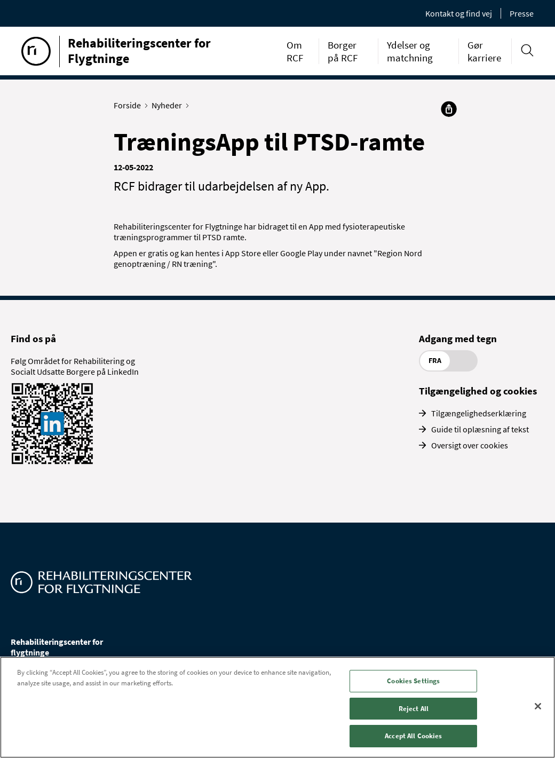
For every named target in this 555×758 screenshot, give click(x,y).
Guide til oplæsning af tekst (480, 429)
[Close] (538, 706)
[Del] (449, 109)
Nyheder (169, 105)
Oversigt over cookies (469, 445)
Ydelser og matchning (410, 51)
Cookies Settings (413, 680)
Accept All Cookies (413, 735)
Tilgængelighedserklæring (478, 413)
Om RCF (295, 51)
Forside (130, 105)
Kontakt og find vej (458, 13)
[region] (277, 707)
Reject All (414, 708)
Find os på (33, 338)
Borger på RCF (343, 51)
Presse (522, 13)
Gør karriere (484, 51)
